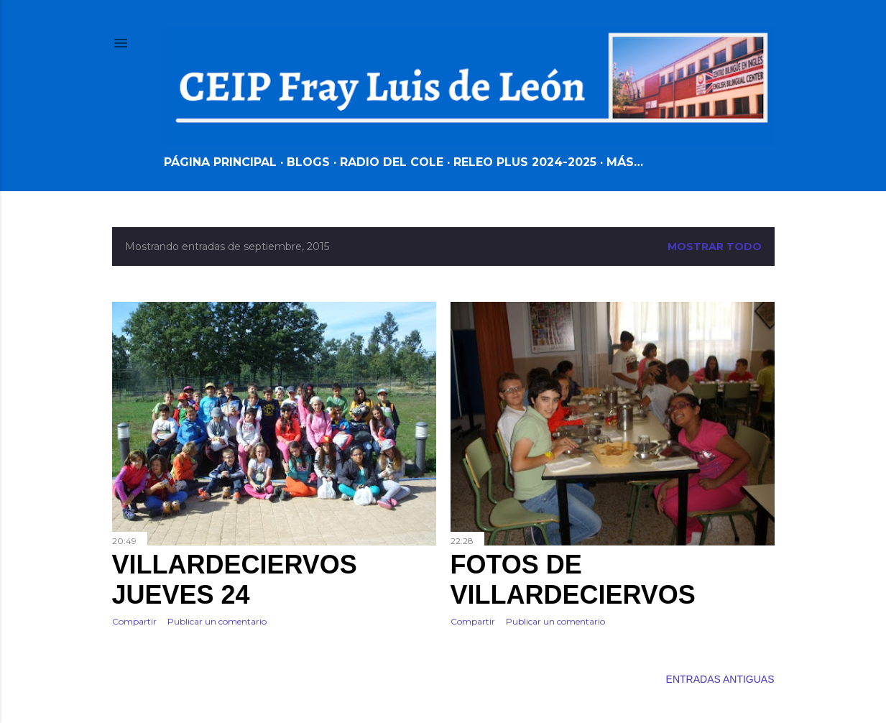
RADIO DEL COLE (391, 162)
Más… (624, 162)
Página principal (220, 162)
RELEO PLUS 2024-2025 (524, 162)
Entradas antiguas (720, 679)
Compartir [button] (134, 621)
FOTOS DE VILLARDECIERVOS (573, 579)
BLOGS (308, 162)
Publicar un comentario (217, 621)
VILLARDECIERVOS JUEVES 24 (234, 579)
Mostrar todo (715, 246)
